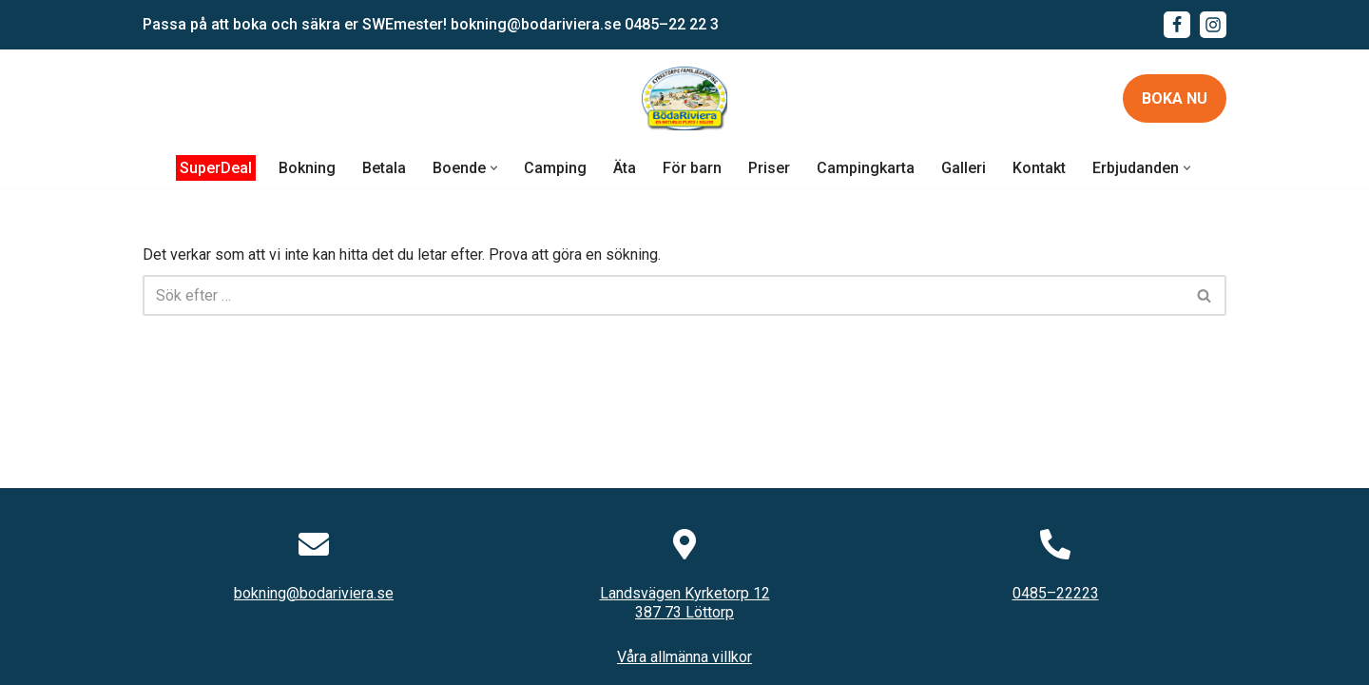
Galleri (963, 168)
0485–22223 (1055, 593)
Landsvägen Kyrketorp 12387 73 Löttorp (685, 603)
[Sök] (663, 295)
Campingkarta (866, 168)
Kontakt (1039, 168)
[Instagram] (1213, 24)
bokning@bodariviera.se (536, 24)
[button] (494, 168)
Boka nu (1174, 98)
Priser (769, 168)
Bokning (307, 168)
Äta (624, 168)
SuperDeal (216, 168)
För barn (692, 168)
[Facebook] (1177, 24)
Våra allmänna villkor (684, 657)
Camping (555, 168)
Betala (384, 168)
